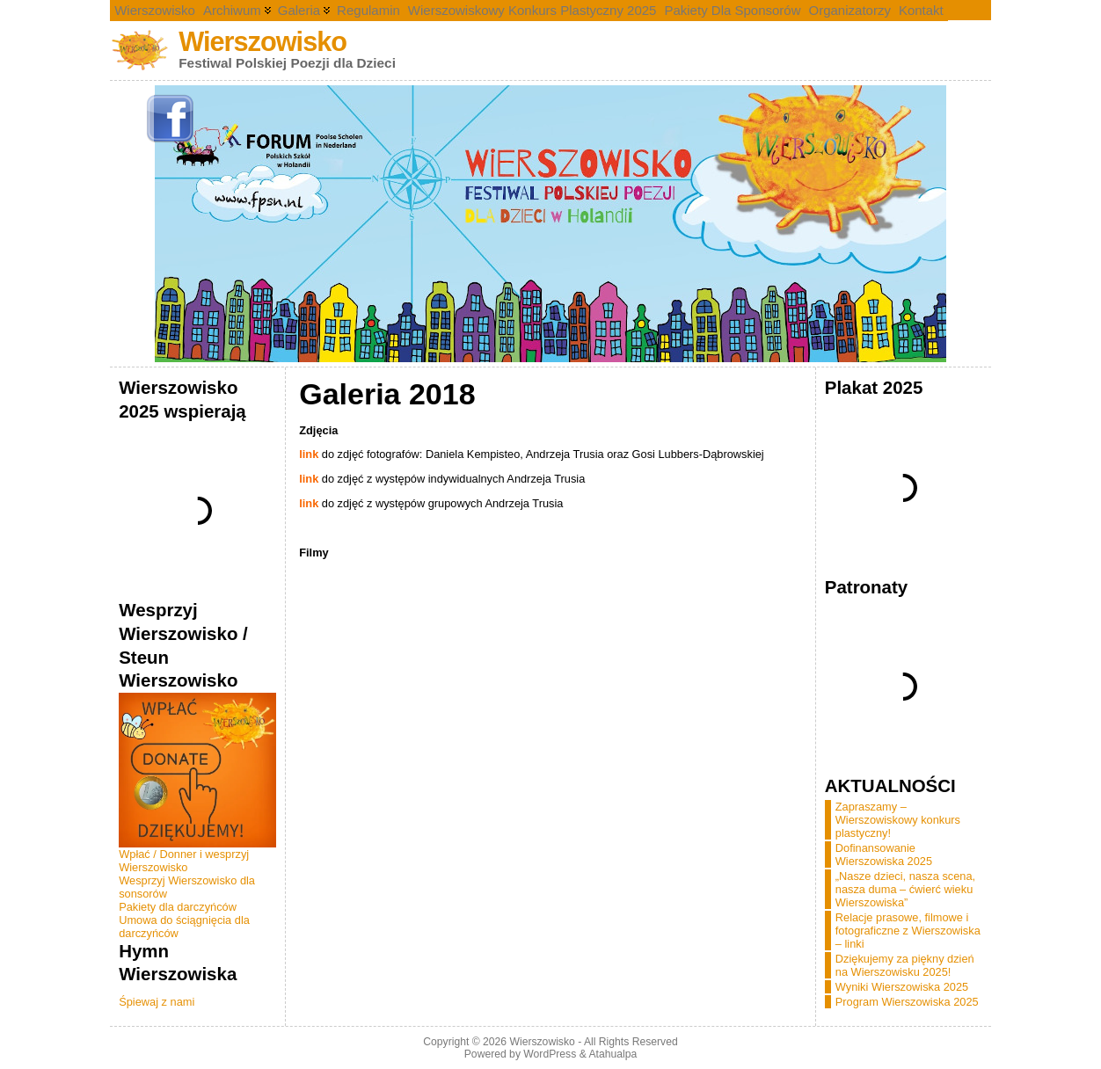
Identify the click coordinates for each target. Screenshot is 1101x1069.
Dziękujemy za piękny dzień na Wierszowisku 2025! (904, 965)
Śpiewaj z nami (156, 1001)
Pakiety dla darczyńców (178, 906)
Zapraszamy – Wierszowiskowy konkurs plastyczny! (897, 820)
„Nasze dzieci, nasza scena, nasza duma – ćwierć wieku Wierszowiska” (905, 889)
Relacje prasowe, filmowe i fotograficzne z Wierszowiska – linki (908, 930)
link (308, 454)
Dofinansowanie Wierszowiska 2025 (883, 854)
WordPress (549, 1054)
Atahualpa (612, 1054)
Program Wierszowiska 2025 (907, 1001)
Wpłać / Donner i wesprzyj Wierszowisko (184, 860)
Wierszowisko (262, 41)
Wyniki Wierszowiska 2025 (901, 986)
